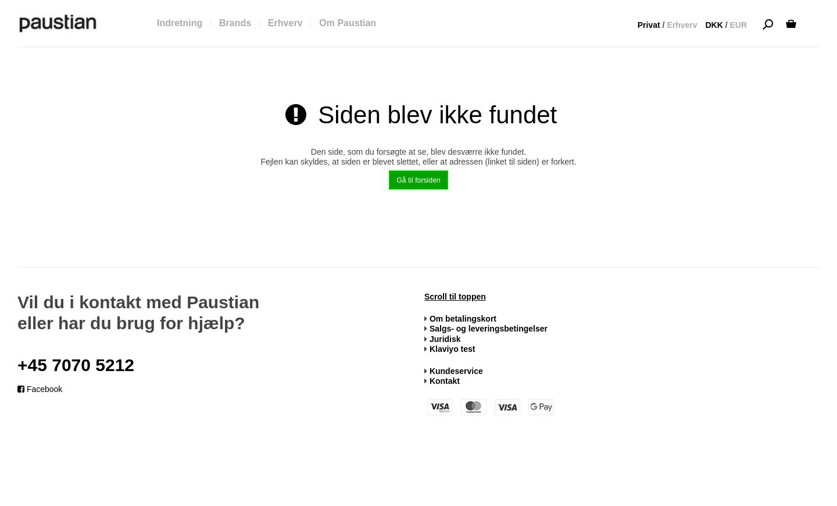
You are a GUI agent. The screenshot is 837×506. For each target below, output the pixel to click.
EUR (738, 25)
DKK (713, 25)
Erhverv (682, 25)
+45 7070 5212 (75, 365)
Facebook (39, 389)
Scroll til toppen (455, 296)
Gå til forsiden (418, 180)
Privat (649, 25)
